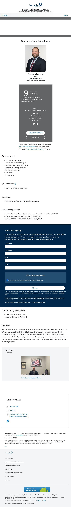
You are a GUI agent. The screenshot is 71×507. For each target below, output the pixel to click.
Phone (7, 257)
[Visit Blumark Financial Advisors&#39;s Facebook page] (8, 421)
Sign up (34, 288)
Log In (66, 15)
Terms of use (8, 469)
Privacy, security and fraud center (13, 472)
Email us (12, 410)
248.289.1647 (35, 115)
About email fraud (9, 476)
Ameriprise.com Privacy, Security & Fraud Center (24, 298)
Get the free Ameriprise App (37, 489)
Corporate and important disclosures (14, 461)
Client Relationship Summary (35, 149)
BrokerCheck (19, 435)
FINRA (39, 302)
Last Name (8, 250)
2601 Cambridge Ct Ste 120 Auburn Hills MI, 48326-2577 (19, 415)
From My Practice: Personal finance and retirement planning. (25, 280)
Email (6, 264)
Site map (7, 480)
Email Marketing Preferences (33, 293)
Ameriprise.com (9, 458)
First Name (8, 243)
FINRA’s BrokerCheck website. (27, 146)
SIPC (44, 302)
